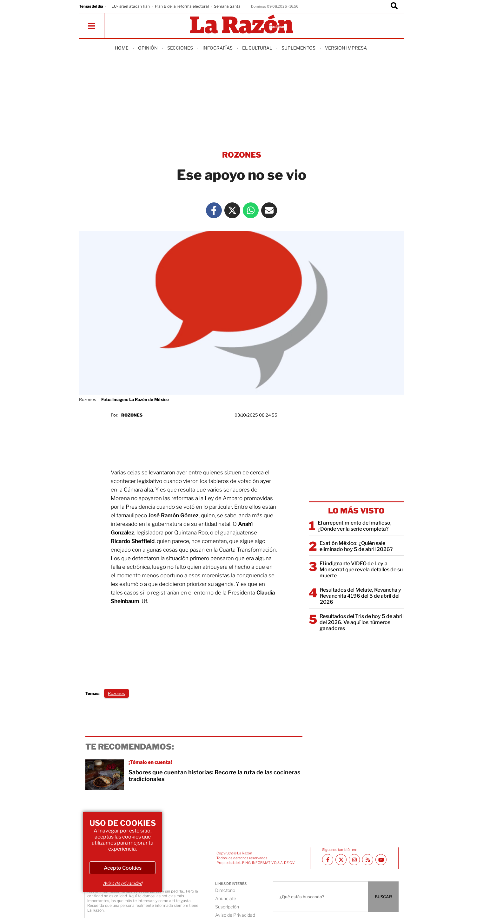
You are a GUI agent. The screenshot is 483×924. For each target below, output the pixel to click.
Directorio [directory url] (225, 890)
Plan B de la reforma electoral (182, 6)
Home (122, 48)
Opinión (148, 48)
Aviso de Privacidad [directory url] (235, 915)
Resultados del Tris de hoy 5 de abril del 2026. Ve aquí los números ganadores (362, 622)
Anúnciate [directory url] (225, 898)
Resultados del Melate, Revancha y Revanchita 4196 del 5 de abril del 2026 (360, 596)
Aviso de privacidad (122, 883)
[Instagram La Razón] (354, 859)
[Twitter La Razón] (232, 210)
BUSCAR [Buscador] (383, 896)
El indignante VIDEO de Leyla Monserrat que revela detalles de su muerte (361, 570)
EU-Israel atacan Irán (130, 6)
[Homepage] (241, 24)
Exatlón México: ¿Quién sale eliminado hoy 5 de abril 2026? (356, 546)
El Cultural (257, 48)
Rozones (131, 415)
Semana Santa (227, 6)
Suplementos (298, 48)
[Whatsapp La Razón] (251, 210)
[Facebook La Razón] (214, 210)
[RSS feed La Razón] (367, 859)
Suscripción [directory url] (227, 906)
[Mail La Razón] (269, 210)
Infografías (217, 48)
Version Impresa (346, 48)
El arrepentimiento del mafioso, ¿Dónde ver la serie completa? (355, 526)
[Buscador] (394, 6)
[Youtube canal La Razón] (381, 859)
